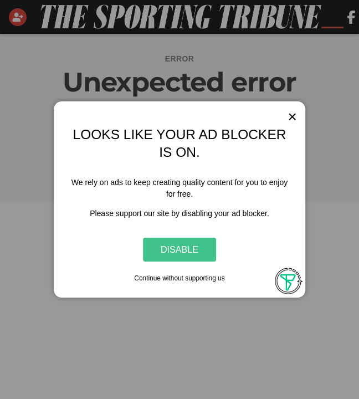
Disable (179, 249)
